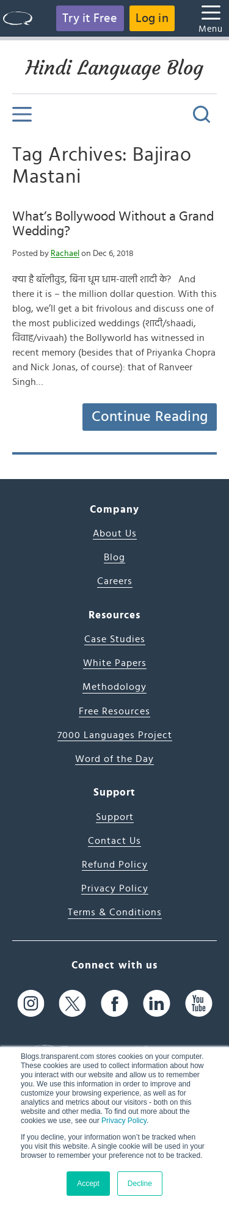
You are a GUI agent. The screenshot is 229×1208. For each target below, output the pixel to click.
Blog (114, 557)
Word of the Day (114, 759)
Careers (115, 581)
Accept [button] (88, 1183)
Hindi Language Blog (114, 68)
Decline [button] (140, 1183)
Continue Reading (150, 416)
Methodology (114, 687)
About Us (115, 533)
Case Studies (114, 639)
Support (115, 817)
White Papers (115, 663)
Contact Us (114, 841)
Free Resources (114, 711)
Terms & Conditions (115, 912)
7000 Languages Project (114, 735)
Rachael (65, 253)
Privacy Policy (124, 1120)
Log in (152, 18)
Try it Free (89, 18)
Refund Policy (115, 864)
